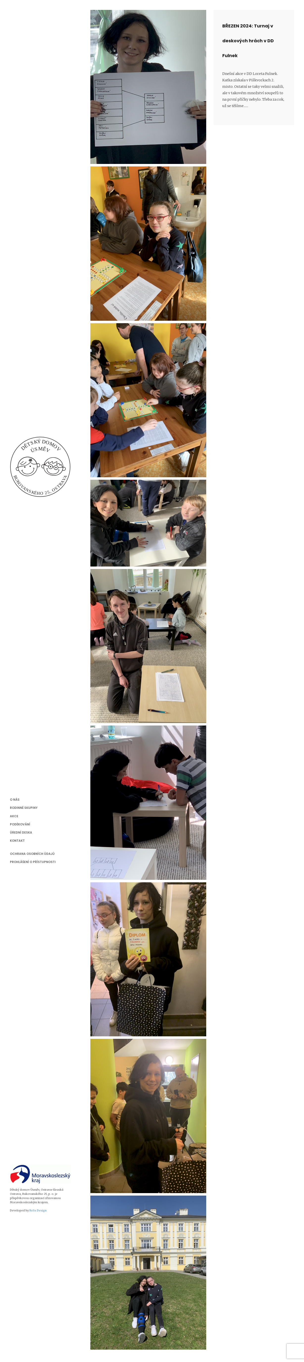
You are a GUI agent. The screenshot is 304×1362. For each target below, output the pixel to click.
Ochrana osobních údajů (32, 854)
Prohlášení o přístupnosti (33, 862)
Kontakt (17, 841)
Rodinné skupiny (24, 808)
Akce (14, 816)
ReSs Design (38, 1210)
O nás (15, 799)
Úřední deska (21, 832)
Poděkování (20, 824)
